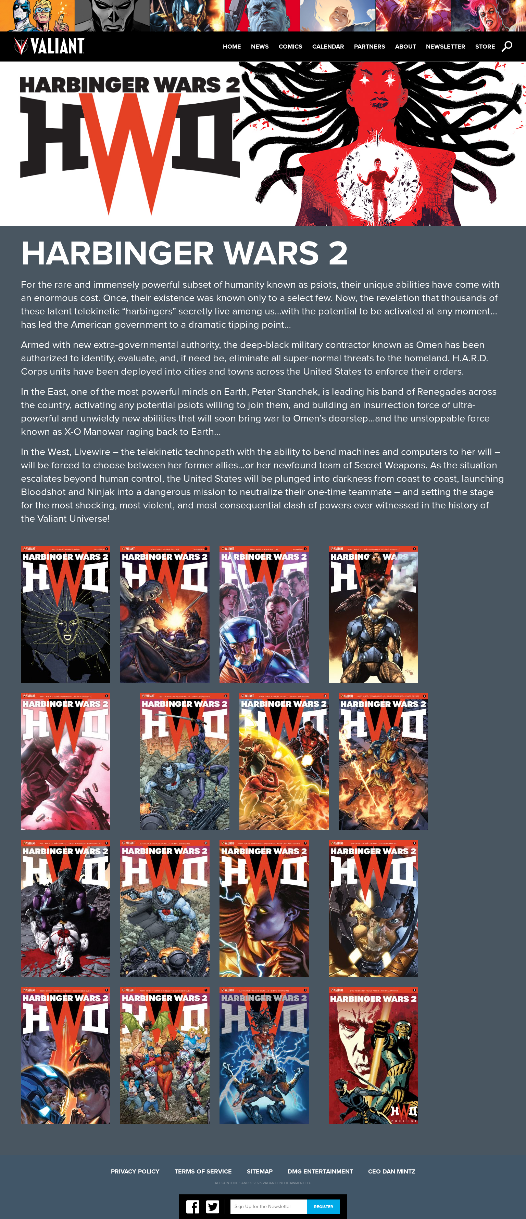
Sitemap (260, 1171)
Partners (369, 46)
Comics (290, 46)
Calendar (328, 46)
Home (232, 46)
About (405, 46)
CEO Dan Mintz (391, 1171)
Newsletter (445, 46)
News (260, 46)
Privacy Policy (135, 1171)
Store (485, 46)
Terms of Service (203, 1171)
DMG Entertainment (320, 1171)
